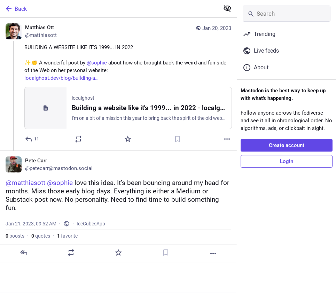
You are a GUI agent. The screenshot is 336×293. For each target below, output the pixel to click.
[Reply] (32, 139)
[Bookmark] (177, 139)
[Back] (109, 8)
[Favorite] (128, 139)
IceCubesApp (91, 223)
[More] (227, 139)
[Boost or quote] (78, 139)
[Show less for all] (227, 8)
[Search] (286, 14)
